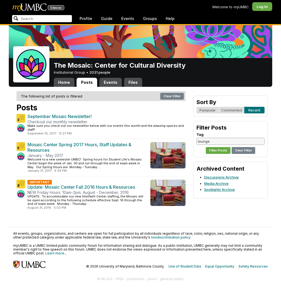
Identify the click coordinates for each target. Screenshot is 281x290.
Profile (86, 18)
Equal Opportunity (219, 266)
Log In (262, 6)
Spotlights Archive (219, 189)
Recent (254, 110)
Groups (150, 18)
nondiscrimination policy (170, 237)
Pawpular (207, 110)
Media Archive (216, 183)
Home (64, 82)
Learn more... (56, 253)
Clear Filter (172, 96)
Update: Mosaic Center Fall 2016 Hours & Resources (81, 187)
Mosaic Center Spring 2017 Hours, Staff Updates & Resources (79, 147)
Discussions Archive (221, 177)
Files (133, 82)
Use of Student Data (184, 266)
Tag (200, 134)
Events (127, 18)
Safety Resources (253, 266)
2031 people (99, 72)
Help (170, 18)
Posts (87, 82)
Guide (107, 18)
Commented (231, 110)
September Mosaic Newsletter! (59, 116)
